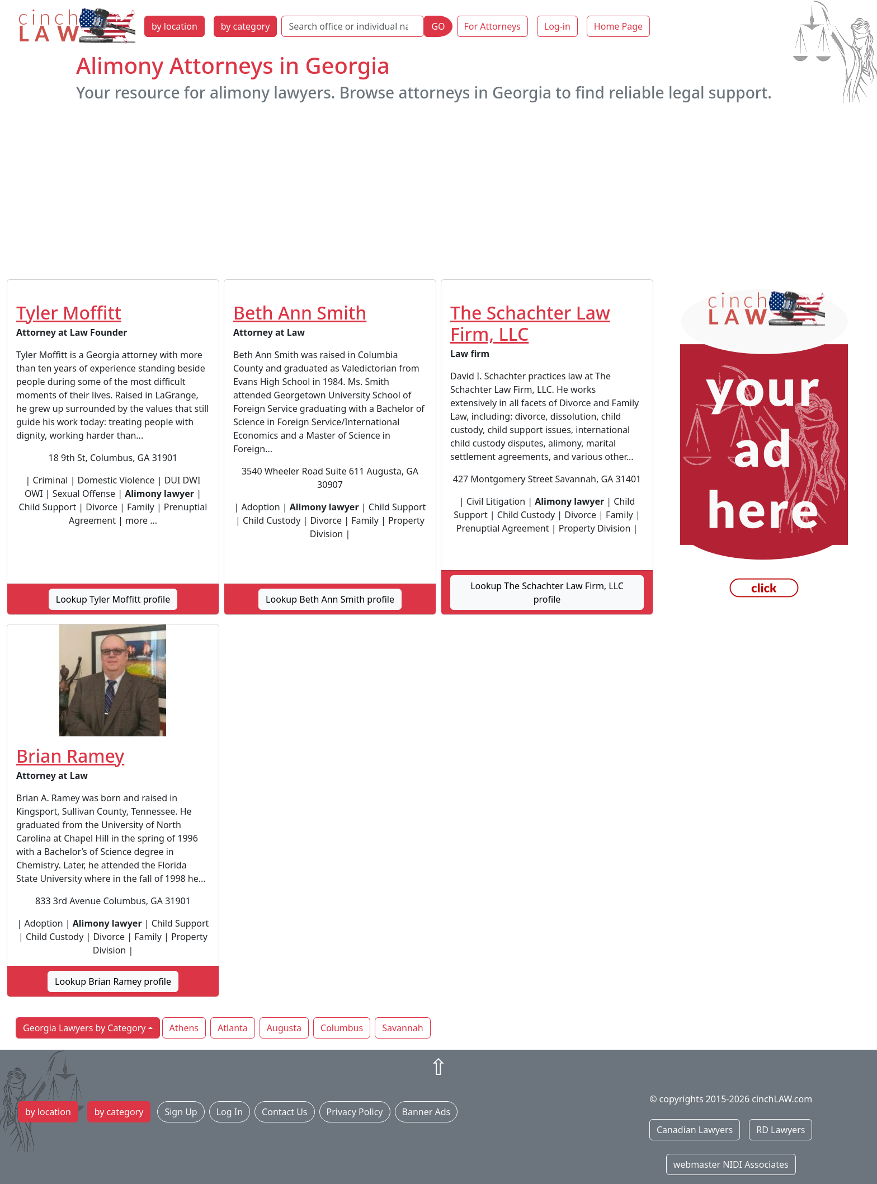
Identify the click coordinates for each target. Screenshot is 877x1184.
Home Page (618, 26)
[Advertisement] (438, 190)
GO (438, 26)
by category (245, 26)
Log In (229, 1112)
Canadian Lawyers (695, 1130)
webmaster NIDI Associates (731, 1164)
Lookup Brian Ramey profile (113, 981)
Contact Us (284, 1112)
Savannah (402, 1028)
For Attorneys (492, 26)
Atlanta (233, 1028)
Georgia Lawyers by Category (84, 1028)
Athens (184, 1028)
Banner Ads (426, 1112)
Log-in (557, 26)
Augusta (284, 1028)
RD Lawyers (780, 1130)
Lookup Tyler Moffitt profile (113, 599)
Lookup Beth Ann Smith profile (330, 599)
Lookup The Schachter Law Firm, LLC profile (547, 592)
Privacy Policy (355, 1112)
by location (174, 26)
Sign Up (180, 1112)
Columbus (341, 1028)
